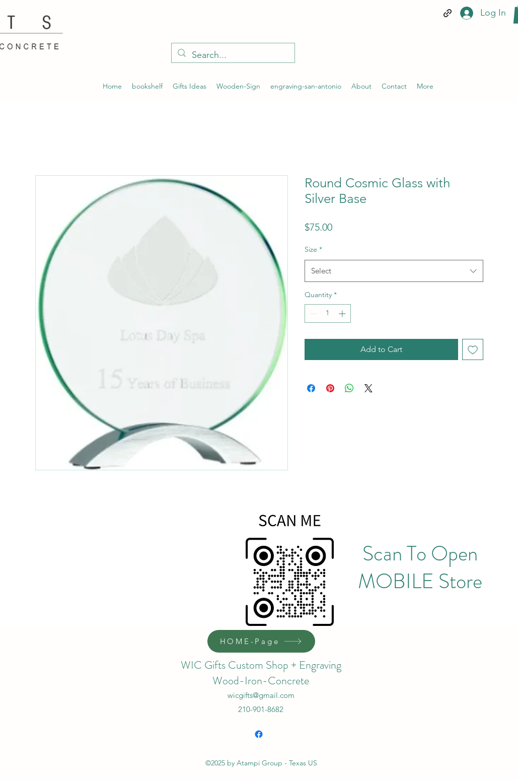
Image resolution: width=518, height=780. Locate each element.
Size (313, 249)
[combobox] (394, 271)
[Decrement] (312, 313)
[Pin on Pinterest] (330, 388)
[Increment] (343, 313)
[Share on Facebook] (311, 388)
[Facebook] (259, 734)
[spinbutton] (328, 313)
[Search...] (232, 55)
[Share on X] (368, 388)
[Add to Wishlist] (472, 349)
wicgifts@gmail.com (261, 695)
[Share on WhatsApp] (349, 388)
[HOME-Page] (261, 641)
